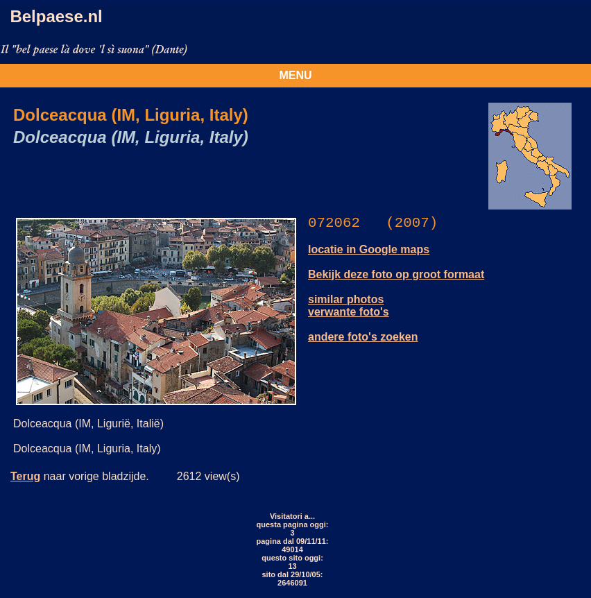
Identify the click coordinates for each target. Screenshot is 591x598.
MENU (295, 75)
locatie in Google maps (368, 249)
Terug (25, 476)
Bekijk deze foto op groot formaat (396, 274)
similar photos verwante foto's (348, 305)
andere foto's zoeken (363, 337)
